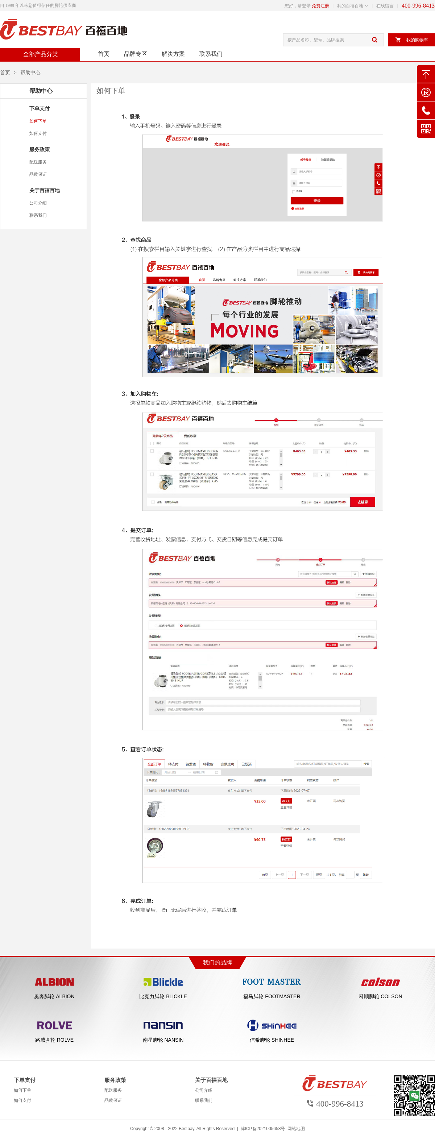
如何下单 (38, 121)
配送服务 (38, 162)
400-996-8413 (418, 6)
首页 (103, 54)
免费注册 (320, 5)
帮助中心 (30, 72)
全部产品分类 (40, 54)
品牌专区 (135, 54)
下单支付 (39, 108)
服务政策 (39, 149)
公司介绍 (38, 203)
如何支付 (38, 133)
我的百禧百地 (350, 5)
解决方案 (173, 54)
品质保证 (38, 174)
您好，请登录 (298, 5)
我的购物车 (411, 39)
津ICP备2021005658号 (263, 1128)
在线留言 (385, 5)
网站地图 (296, 1128)
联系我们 (211, 54)
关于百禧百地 (44, 190)
